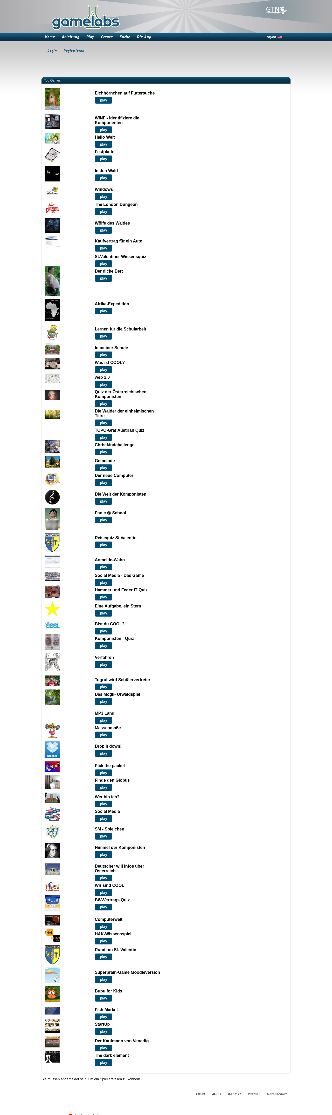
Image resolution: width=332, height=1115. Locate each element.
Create (107, 37)
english (271, 37)
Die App (144, 37)
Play (90, 37)
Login (52, 51)
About (200, 1094)
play (103, 100)
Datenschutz (277, 1094)
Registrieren (74, 51)
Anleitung (71, 37)
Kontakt (234, 1094)
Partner (254, 1094)
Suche (125, 37)
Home (50, 37)
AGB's (217, 1094)
